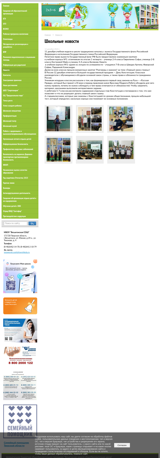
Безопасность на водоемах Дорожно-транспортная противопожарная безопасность (18, 157)
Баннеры (6, 188)
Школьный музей (10, 126)
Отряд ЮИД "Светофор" (12, 211)
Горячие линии (8, 183)
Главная (48, 35)
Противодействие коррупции (14, 216)
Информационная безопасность (15, 144)
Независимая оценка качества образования (15, 171)
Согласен (122, 445)
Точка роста (7, 100)
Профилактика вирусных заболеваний (18, 149)
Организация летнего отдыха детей (17, 139)
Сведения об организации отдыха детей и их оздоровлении (19, 199)
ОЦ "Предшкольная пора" (13, 95)
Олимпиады (7, 39)
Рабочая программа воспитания (15, 34)
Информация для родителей (14, 65)
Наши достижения (10, 85)
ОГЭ (4, 23)
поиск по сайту (133, 5)
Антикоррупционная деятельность (16, 193)
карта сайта (148, 5)
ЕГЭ (4, 18)
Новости (6, 70)
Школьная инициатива (12, 110)
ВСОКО (6, 28)
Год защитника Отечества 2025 (15, 177)
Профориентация (10, 115)
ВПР (4, 52)
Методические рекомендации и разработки (15, 45)
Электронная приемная (12, 80)
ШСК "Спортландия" (11, 90)
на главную (119, 5)
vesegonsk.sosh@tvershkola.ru (17, 252)
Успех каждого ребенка (12, 105)
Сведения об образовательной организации (15, 12)
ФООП (5, 164)
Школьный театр (9, 121)
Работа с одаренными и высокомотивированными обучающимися (19, 132)
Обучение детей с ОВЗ (12, 206)
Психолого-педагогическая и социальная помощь (19, 58)
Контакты (7, 75)
